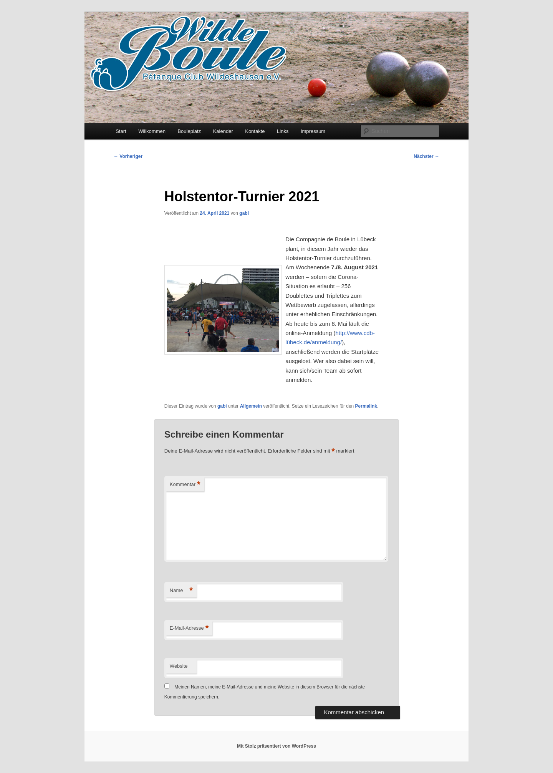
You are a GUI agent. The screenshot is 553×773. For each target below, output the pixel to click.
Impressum (313, 131)
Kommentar (185, 484)
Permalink (366, 406)
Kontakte (255, 131)
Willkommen (152, 131)
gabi (244, 213)
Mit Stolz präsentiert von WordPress (276, 746)
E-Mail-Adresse (189, 628)
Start (121, 131)
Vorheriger (128, 156)
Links (282, 131)
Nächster (426, 156)
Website (179, 666)
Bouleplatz (189, 131)
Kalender (223, 131)
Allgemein (251, 406)
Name (181, 590)
